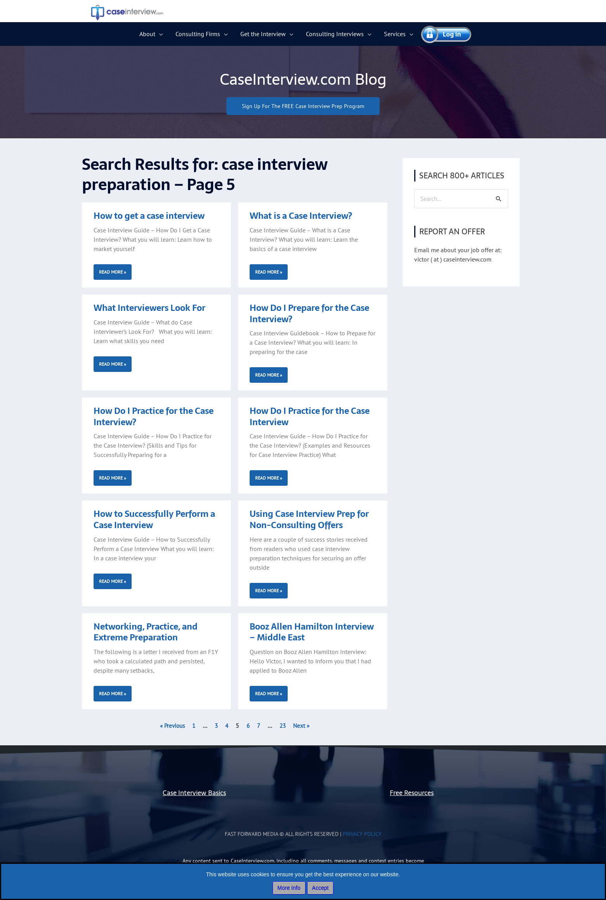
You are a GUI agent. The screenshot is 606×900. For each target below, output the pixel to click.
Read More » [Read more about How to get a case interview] (112, 272)
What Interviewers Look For (149, 308)
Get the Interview (263, 34)
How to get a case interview (149, 216)
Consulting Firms (197, 34)
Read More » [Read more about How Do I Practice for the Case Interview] (268, 478)
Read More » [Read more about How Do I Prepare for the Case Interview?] (268, 375)
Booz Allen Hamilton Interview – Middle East (312, 632)
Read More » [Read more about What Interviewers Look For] (112, 364)
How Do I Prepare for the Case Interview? (309, 313)
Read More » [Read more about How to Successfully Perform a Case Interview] (112, 581)
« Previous (170, 726)
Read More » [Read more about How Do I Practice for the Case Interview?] (112, 478)
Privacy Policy (362, 834)
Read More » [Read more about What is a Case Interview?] (268, 272)
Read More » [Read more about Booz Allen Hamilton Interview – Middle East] (268, 694)
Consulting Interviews (335, 34)
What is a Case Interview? (301, 216)
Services (395, 34)
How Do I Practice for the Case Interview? (154, 416)
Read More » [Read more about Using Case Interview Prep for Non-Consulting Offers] (268, 590)
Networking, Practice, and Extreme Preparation (146, 632)
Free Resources (411, 793)
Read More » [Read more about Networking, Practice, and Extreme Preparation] (112, 694)
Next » (303, 726)
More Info (289, 888)
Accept (320, 888)
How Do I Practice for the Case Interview (310, 416)
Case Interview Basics (194, 793)
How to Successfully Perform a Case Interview (154, 519)
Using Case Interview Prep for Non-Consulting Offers (309, 519)
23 (284, 726)
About (147, 34)
